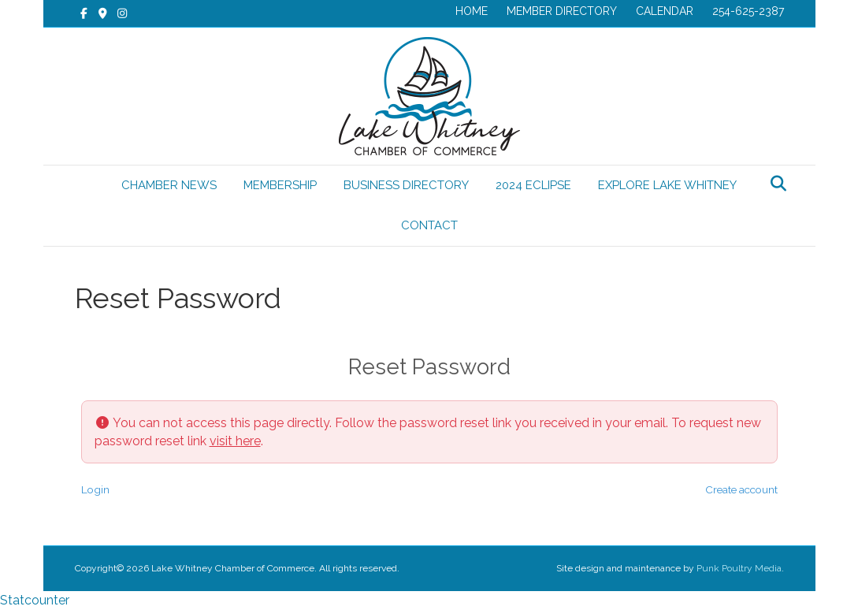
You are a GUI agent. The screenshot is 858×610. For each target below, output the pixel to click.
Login (95, 489)
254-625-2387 (748, 11)
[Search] (774, 183)
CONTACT (429, 225)
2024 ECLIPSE (533, 185)
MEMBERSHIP (280, 185)
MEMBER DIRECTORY (562, 11)
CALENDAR (664, 11)
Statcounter (34, 600)
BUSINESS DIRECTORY (406, 185)
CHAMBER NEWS (169, 185)
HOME (471, 11)
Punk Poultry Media (739, 568)
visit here (235, 440)
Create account (741, 489)
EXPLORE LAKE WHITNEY (667, 185)
